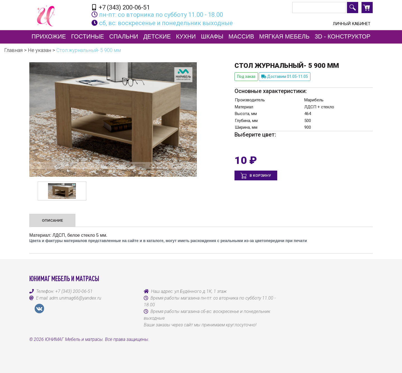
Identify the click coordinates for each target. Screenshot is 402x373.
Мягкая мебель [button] (284, 36)
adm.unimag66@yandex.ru (75, 298)
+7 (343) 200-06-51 (121, 7)
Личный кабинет (351, 23)
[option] (62, 190)
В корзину (260, 175)
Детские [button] (157, 36)
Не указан (39, 50)
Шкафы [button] (212, 36)
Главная (13, 50)
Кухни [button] (186, 36)
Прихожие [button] (49, 36)
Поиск (352, 7)
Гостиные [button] (87, 36)
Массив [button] (241, 36)
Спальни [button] (123, 36)
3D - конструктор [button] (342, 36)
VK (39, 308)
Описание (52, 220)
